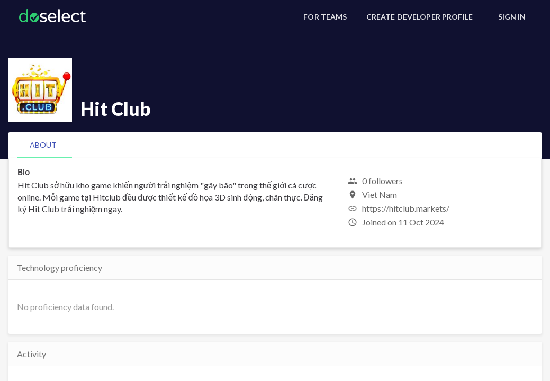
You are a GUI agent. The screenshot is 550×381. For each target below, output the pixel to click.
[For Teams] (325, 16)
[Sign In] (512, 16)
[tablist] (275, 145)
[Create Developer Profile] (419, 16)
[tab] (43, 145)
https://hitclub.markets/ (405, 208)
